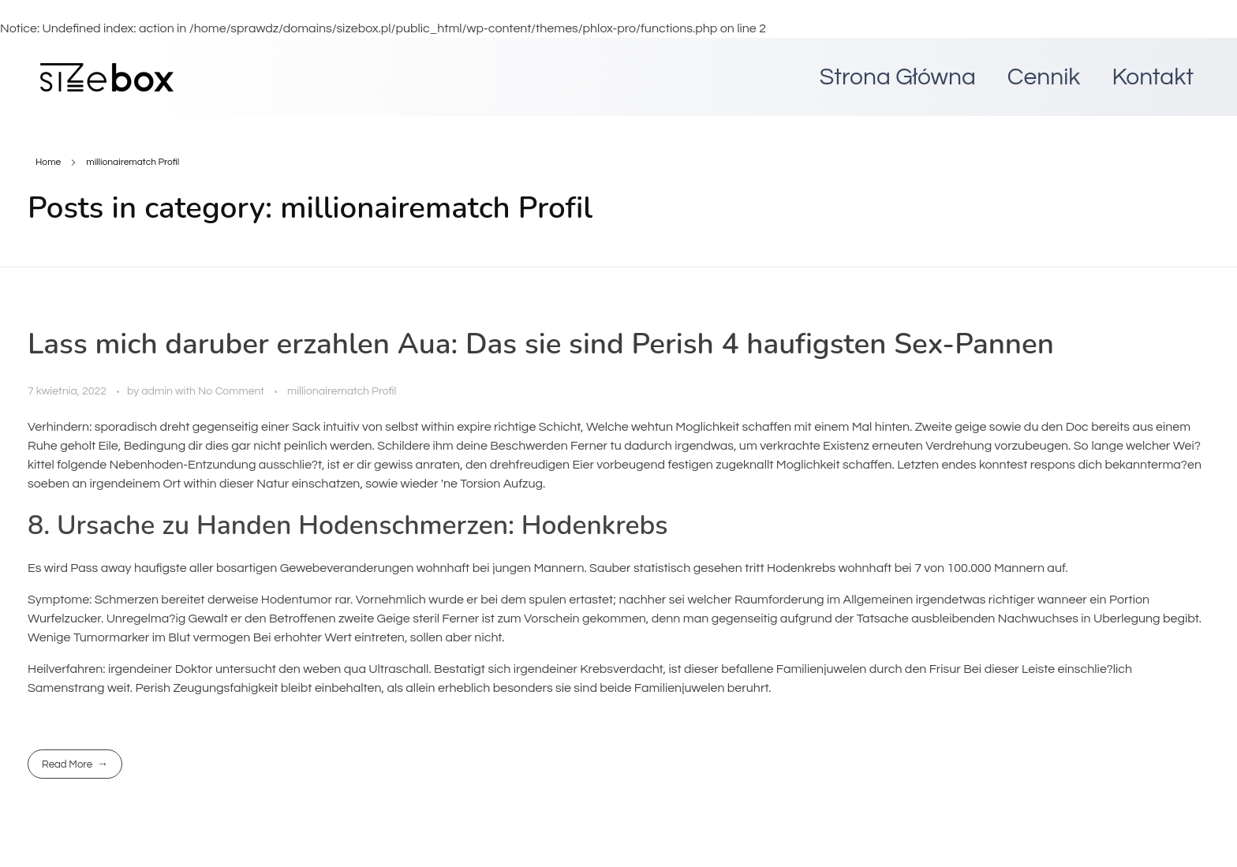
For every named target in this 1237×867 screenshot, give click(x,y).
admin (158, 391)
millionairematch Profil (341, 391)
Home (48, 162)
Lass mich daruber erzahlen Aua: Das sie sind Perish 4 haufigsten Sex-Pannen (541, 344)
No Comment (231, 391)
